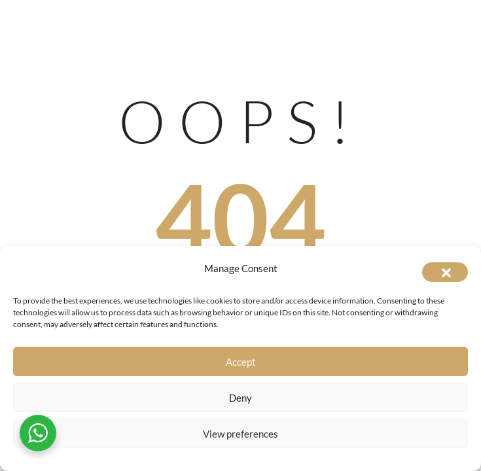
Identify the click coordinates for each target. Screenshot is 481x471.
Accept (241, 362)
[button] (445, 272)
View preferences (240, 434)
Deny (240, 398)
